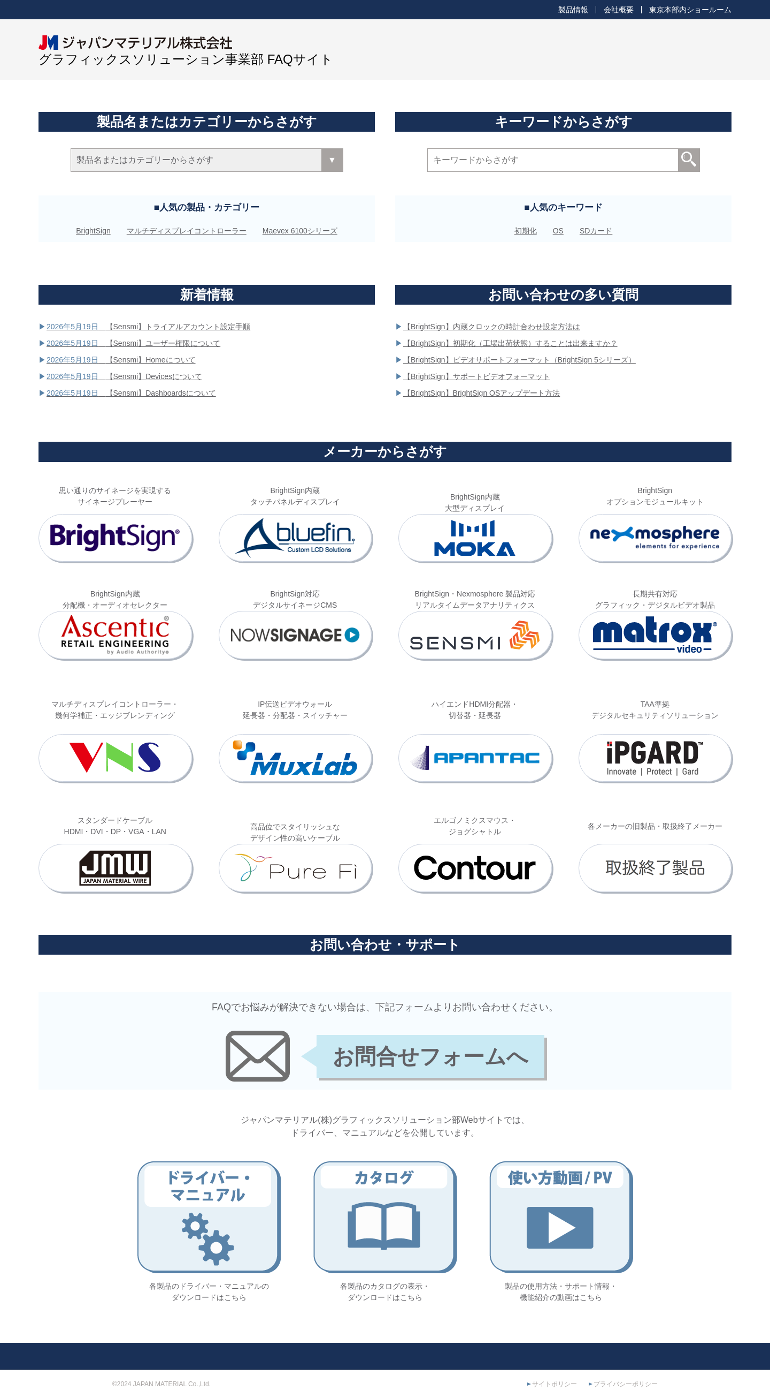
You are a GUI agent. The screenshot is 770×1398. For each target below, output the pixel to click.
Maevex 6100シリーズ (300, 230)
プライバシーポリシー (626, 1384)
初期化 (525, 230)
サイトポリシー (554, 1384)
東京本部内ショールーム (690, 9)
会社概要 (619, 9)
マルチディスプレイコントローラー (187, 230)
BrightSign (93, 230)
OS (558, 230)
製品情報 (573, 9)
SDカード (596, 230)
